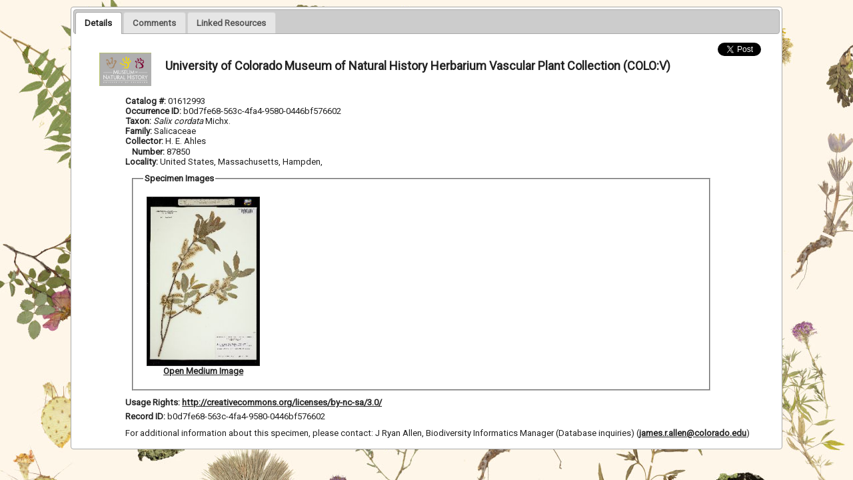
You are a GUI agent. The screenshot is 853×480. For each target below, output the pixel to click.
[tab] (98, 22)
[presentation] (98, 23)
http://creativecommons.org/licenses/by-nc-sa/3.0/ (282, 402)
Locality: (141, 162)
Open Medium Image (203, 371)
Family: (138, 131)
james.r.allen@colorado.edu (692, 433)
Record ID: (146, 416)
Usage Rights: (152, 402)
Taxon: (138, 121)
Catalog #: (146, 101)
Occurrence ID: (154, 111)
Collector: (145, 141)
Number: (149, 152)
